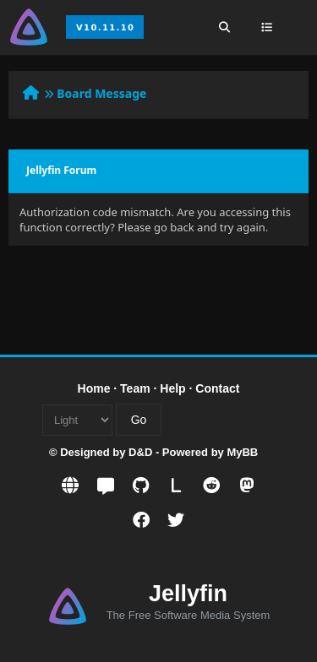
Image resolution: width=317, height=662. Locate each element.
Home (94, 388)
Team (135, 388)
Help (172, 388)
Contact (217, 388)
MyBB (242, 452)
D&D (140, 452)
